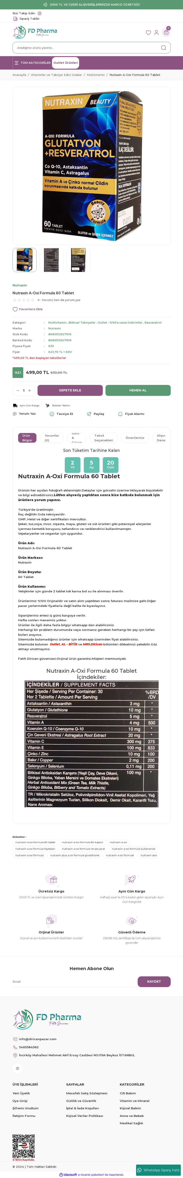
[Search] (92, 47)
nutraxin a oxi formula (29, 855)
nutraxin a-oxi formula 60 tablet (35, 842)
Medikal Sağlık (131, 1123)
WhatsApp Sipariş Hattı (158, 1170)
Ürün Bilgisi (27, 438)
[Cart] (166, 32)
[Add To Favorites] (92, 309)
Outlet (55, 644)
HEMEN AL (138, 390)
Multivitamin (57, 322)
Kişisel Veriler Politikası (84, 1116)
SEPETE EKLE (70, 390)
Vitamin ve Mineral (134, 1101)
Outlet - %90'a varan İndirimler (121, 322)
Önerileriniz (135, 438)
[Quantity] (24, 390)
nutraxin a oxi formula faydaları (35, 848)
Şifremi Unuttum (25, 1108)
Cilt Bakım (128, 1093)
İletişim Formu (24, 1116)
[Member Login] (156, 32)
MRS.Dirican (92, 644)
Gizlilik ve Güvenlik (81, 1101)
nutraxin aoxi (149, 855)
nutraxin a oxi (118, 842)
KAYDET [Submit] (154, 982)
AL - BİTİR (69, 644)
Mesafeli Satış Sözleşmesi (86, 1093)
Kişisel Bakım (130, 1108)
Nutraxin (54, 328)
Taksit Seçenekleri (103, 438)
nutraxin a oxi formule (120, 855)
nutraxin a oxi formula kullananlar (134, 848)
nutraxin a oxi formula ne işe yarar (83, 848)
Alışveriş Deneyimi (164, 438)
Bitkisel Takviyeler (83, 322)
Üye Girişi (20, 1101)
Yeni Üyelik (21, 1093)
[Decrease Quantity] (16, 390)
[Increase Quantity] (31, 390)
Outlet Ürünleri (66, 62)
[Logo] (35, 32)
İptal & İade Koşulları (82, 1108)
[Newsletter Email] (89, 981)
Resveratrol (155, 322)
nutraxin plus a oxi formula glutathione (74, 855)
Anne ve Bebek (132, 1116)
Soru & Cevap (77, 438)
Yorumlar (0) (52, 438)
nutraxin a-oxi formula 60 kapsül (82, 842)
